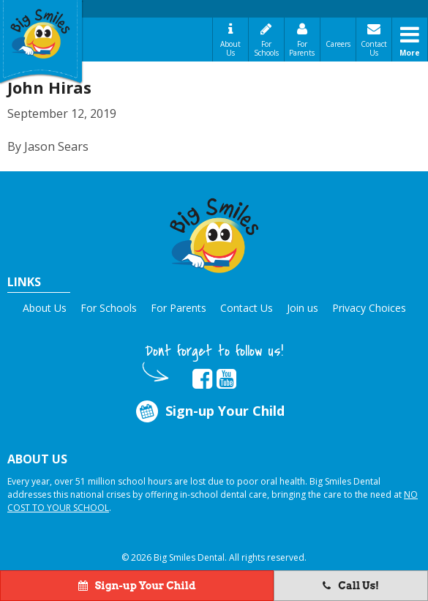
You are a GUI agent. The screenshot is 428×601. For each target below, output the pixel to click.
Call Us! (351, 585)
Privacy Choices (369, 308)
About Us (230, 48)
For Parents (302, 48)
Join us (302, 308)
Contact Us (374, 48)
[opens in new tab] (202, 379)
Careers (338, 44)
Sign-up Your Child (209, 411)
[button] (214, 233)
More (409, 53)
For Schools (266, 48)
